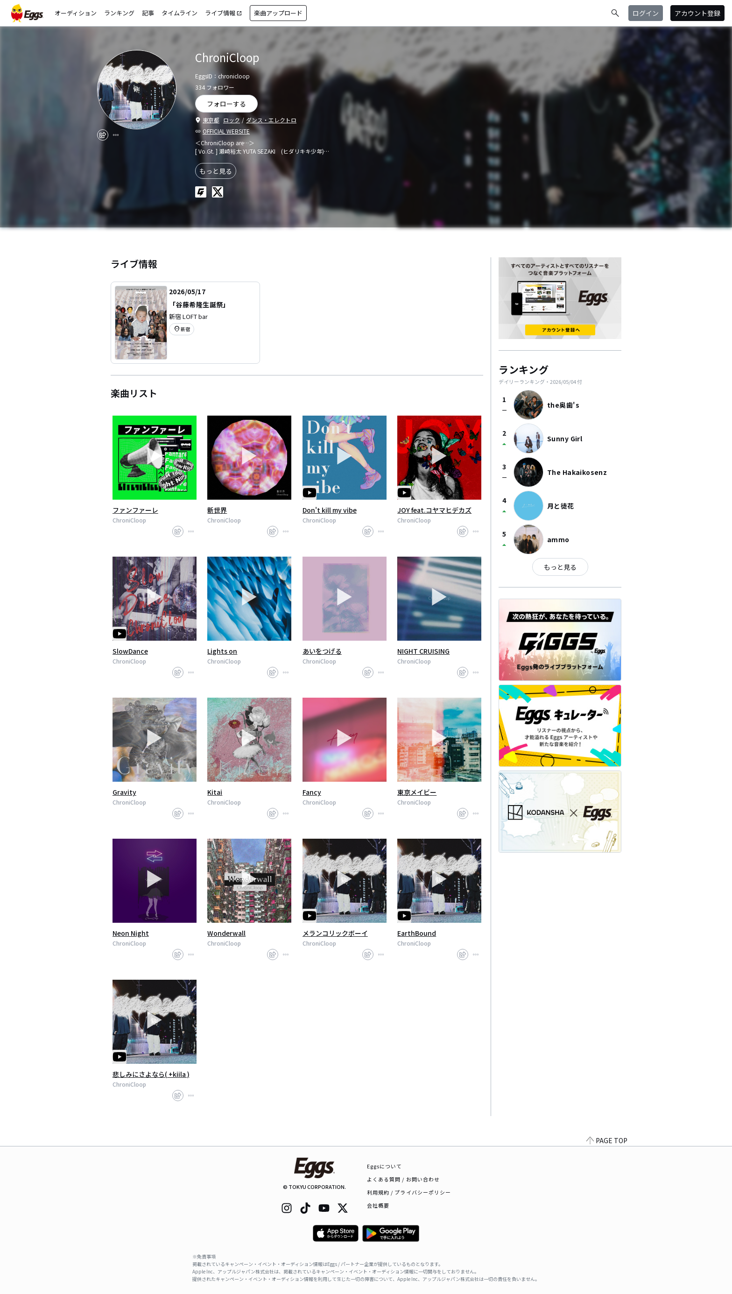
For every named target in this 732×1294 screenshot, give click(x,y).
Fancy (312, 792)
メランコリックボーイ (335, 933)
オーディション (76, 12)
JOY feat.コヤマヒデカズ (434, 510)
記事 (148, 12)
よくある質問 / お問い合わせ (403, 1179)
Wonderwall (226, 933)
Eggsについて (384, 1166)
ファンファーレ (135, 510)
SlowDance (130, 651)
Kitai (214, 792)
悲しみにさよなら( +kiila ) (151, 1074)
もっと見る (215, 171)
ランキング (119, 12)
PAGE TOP (606, 1140)
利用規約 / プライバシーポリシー (409, 1192)
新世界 (217, 510)
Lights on (222, 651)
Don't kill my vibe (330, 510)
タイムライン (179, 12)
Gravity (124, 792)
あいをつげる (322, 651)
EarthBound (416, 933)
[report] (115, 135)
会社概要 (378, 1205)
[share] (102, 135)
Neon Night (131, 933)
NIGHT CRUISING (423, 651)
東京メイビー (416, 792)
